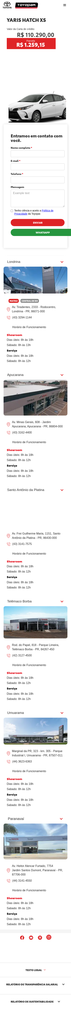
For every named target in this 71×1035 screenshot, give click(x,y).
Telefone (17, 174)
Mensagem (17, 187)
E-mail (15, 161)
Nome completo (21, 147)
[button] (35, 819)
